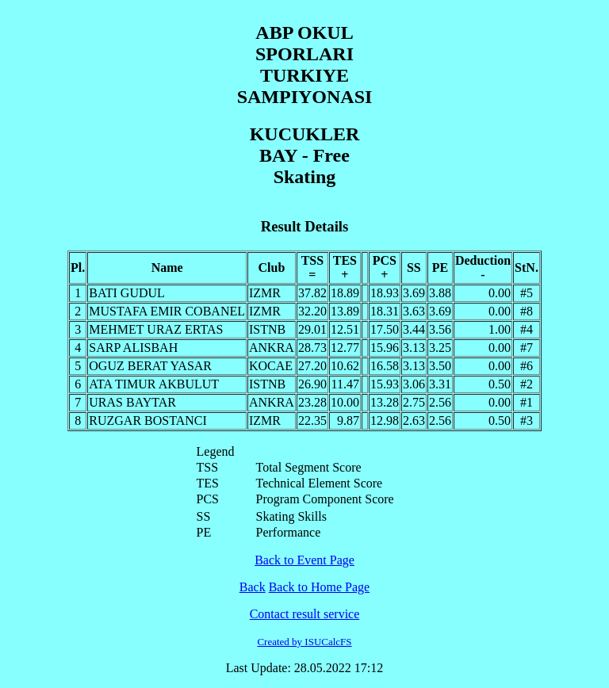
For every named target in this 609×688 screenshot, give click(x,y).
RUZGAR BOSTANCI (148, 420)
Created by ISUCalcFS (304, 642)
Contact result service (305, 614)
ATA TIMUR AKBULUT (154, 384)
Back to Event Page (304, 560)
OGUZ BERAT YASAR (150, 366)
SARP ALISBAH (133, 347)
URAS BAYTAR (132, 402)
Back (252, 587)
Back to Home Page (319, 587)
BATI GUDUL (127, 293)
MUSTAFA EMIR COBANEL (167, 311)
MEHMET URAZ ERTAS (156, 329)
